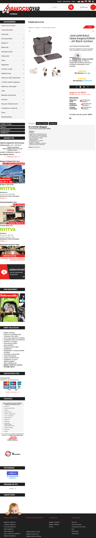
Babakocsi (12, 43)
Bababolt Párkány (54, 524)
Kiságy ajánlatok (9, 531)
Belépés (59, 1)
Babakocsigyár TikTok (32, 534)
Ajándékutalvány (6, 117)
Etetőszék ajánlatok (10, 527)
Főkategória (31, 27)
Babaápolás (12, 64)
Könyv (3, 112)
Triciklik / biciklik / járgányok (10, 82)
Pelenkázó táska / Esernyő (48, 27)
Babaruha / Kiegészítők (8, 95)
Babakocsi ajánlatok (10, 522)
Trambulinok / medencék (9, 108)
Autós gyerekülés (12, 38)
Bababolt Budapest (54, 522)
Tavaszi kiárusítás (7, 30)
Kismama (12, 99)
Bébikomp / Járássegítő (8, 86)
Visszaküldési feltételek (79, 527)
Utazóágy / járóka (7, 51)
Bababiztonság (12, 73)
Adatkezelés (75, 531)
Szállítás (74, 522)
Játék (12, 91)
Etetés (12, 60)
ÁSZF (73, 529)
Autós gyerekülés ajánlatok (12, 533)
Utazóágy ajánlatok (10, 524)
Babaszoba (12, 47)
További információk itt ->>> (12, 392)
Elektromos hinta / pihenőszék (12, 78)
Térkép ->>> (4, 241)
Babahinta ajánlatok (10, 536)
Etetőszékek (5, 56)
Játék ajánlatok (8, 529)
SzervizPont (75, 533)
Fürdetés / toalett (12, 69)
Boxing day (4, 34)
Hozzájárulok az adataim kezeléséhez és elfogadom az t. (13, 434)
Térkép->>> (4, 198)
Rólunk (51, 527)
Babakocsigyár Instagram (33, 536)
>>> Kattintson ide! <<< (12, 157)
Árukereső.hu (12, 478)
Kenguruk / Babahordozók (12, 104)
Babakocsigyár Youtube (33, 531)
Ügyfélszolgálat (76, 524)
